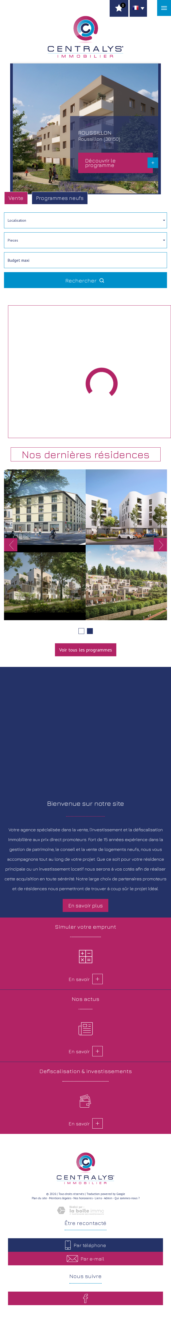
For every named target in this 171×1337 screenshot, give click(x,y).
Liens (98, 1198)
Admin (108, 1198)
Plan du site (39, 1198)
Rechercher (85, 280)
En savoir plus (85, 905)
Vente (16, 198)
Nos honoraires (83, 1198)
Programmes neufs (59, 198)
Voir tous (85, 649)
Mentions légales (60, 1198)
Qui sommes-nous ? (127, 1198)
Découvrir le (100, 162)
